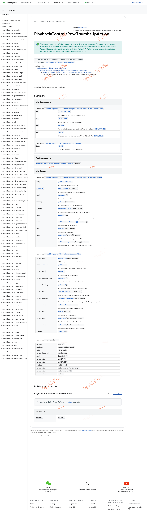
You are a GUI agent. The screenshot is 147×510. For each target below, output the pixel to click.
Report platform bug (134, 504)
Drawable (39, 188)
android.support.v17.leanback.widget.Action (52, 68)
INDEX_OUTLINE (64, 111)
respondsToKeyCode (66, 298)
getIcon (61, 265)
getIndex (61, 195)
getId (60, 271)
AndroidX (54, 47)
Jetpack (71, 47)
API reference (8, 10)
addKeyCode (62, 258)
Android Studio (137, 2)
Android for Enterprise (37, 507)
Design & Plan (41, 2)
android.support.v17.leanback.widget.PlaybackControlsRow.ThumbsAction (67, 72)
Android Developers (40, 21)
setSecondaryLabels (66, 242)
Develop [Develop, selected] (57, 2)
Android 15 (92, 504)
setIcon (61, 305)
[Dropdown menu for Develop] (63, 2)
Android (32, 504)
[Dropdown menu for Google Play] (79, 2)
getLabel (61, 202)
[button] (13, 30)
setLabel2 (62, 325)
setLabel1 (62, 318)
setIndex (61, 228)
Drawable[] (73, 222)
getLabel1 (62, 278)
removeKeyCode (64, 291)
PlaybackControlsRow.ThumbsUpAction (51, 164)
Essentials (25, 2)
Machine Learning (55, 507)
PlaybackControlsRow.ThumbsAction (59, 62)
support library (70, 44)
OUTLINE (61, 125)
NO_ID (61, 146)
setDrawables (63, 222)
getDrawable (63, 188)
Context (70, 164)
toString (61, 331)
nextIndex (62, 215)
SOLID (61, 132)
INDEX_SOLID (63, 119)
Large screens (73, 504)
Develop (51, 21)
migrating (61, 49)
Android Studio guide (115, 506)
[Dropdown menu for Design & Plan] (49, 2)
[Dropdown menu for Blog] (93, 2)
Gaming (52, 504)
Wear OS (72, 507)
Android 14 (92, 507)
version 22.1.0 (82, 28)
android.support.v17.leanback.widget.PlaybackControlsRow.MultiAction (63, 70)
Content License (87, 430)
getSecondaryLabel (65, 208)
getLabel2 (62, 285)
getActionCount (64, 182)
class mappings (80, 51)
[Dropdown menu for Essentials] (31, 2)
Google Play (72, 2)
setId (60, 311)
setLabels (62, 235)
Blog (88, 2)
